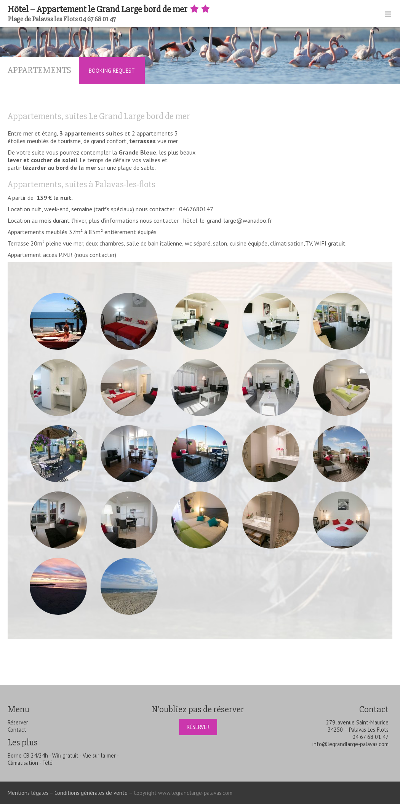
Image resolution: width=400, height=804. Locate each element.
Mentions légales (28, 792)
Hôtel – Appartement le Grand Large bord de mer (109, 9)
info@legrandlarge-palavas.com (350, 744)
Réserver (18, 722)
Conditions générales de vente (91, 792)
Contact (17, 729)
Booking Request (112, 70)
